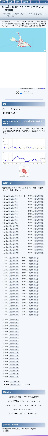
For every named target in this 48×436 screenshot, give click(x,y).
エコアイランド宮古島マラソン (31, 405)
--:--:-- (26, 91)
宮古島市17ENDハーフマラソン (24, 409)
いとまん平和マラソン (16, 401)
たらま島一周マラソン (17, 414)
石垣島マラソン (33, 414)
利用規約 (43, 88)
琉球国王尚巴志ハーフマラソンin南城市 (24, 397)
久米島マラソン (11, 405)
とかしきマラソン (33, 401)
